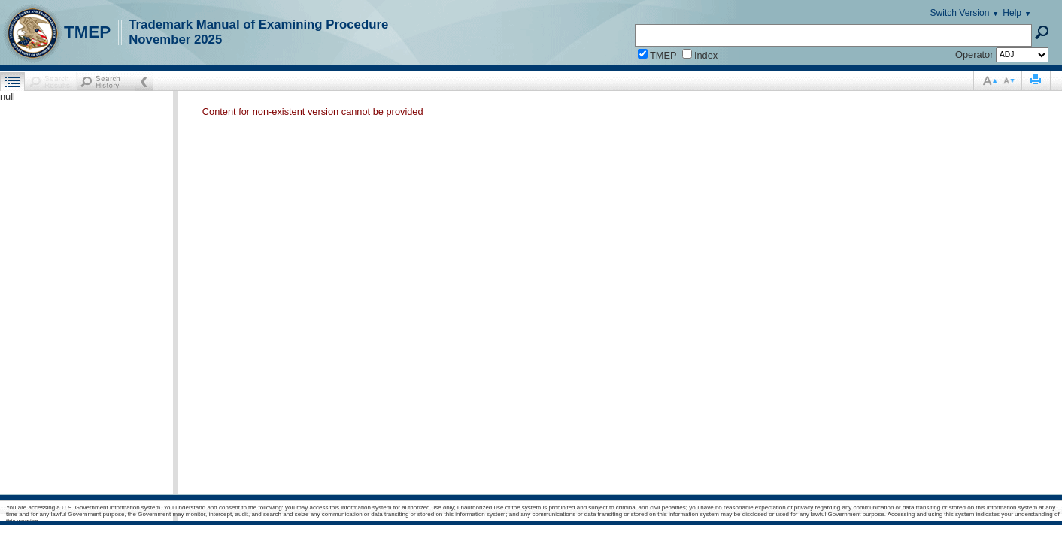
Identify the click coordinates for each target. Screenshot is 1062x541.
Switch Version (960, 13)
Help (1012, 13)
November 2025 (175, 39)
